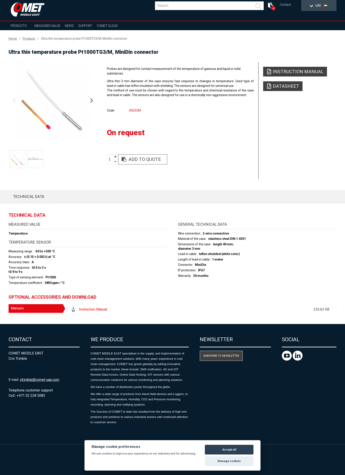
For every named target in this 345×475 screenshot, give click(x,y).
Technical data (28, 196)
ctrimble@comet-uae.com (39, 380)
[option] (53, 100)
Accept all (229, 449)
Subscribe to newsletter (221, 355)
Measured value (47, 26)
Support (85, 26)
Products (19, 26)
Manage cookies (229, 461)
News (69, 26)
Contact (285, 5)
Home (13, 38)
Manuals (17, 308)
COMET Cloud (107, 26)
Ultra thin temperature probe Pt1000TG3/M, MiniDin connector (84, 38)
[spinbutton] (111, 159)
